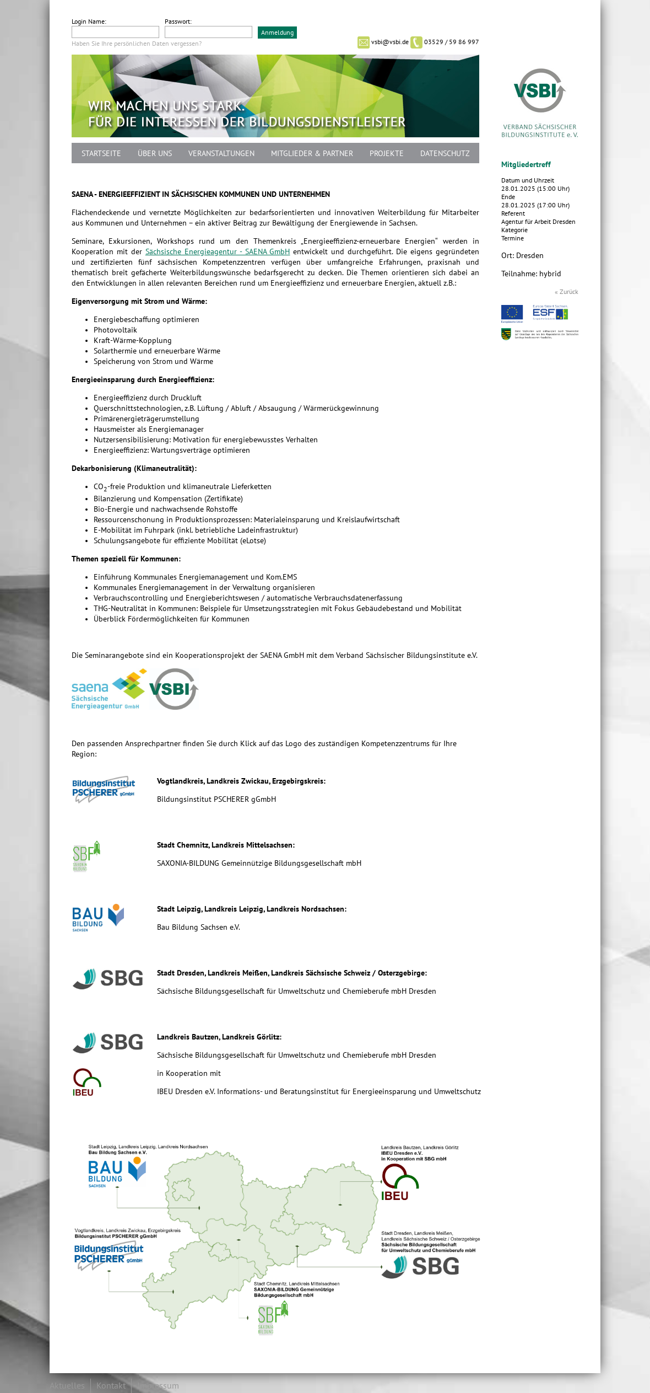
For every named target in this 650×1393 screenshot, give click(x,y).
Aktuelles (67, 1386)
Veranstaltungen (221, 153)
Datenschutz (445, 153)
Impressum (158, 1386)
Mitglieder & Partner (312, 153)
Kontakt (111, 1386)
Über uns (155, 153)
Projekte (387, 153)
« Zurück (566, 292)
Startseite (101, 153)
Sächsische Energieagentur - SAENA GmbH (217, 251)
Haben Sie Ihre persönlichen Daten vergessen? (137, 43)
